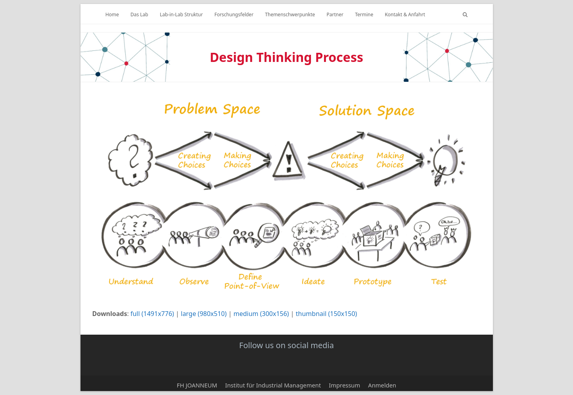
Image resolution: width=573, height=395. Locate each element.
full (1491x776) (152, 313)
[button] (465, 14)
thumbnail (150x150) (326, 313)
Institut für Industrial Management (273, 385)
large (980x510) (204, 313)
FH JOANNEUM (197, 385)
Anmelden (382, 385)
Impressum (344, 385)
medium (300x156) (261, 313)
